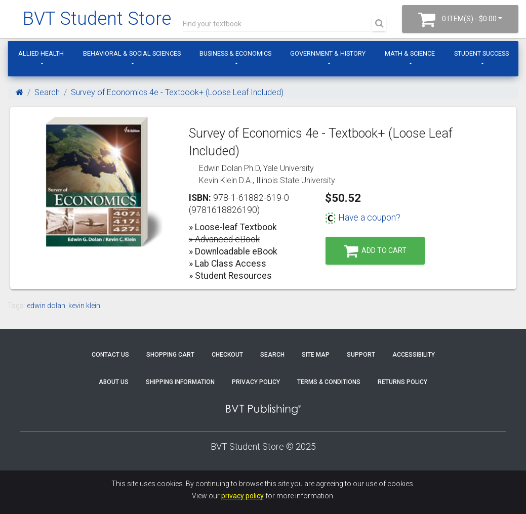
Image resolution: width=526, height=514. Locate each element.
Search (47, 92)
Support (361, 354)
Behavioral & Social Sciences (132, 53)
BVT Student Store (97, 18)
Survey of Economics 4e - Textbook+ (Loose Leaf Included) (177, 92)
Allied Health (41, 53)
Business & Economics (235, 53)
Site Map (316, 354)
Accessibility (413, 354)
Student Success (481, 53)
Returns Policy (402, 382)
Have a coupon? (362, 217)
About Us (114, 382)
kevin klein (84, 306)
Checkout (227, 354)
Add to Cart (375, 251)
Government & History (328, 53)
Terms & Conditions (328, 382)
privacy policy (242, 496)
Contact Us (110, 354)
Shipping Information (180, 382)
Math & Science (410, 53)
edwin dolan (46, 306)
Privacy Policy (256, 382)
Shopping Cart (170, 354)
